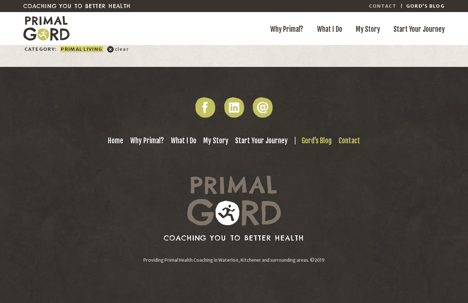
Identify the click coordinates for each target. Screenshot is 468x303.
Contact (383, 6)
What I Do (329, 29)
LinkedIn (234, 107)
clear (122, 49)
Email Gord (262, 107)
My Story (368, 29)
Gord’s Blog (425, 6)
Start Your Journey (419, 29)
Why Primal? (286, 29)
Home (115, 140)
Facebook (205, 107)
